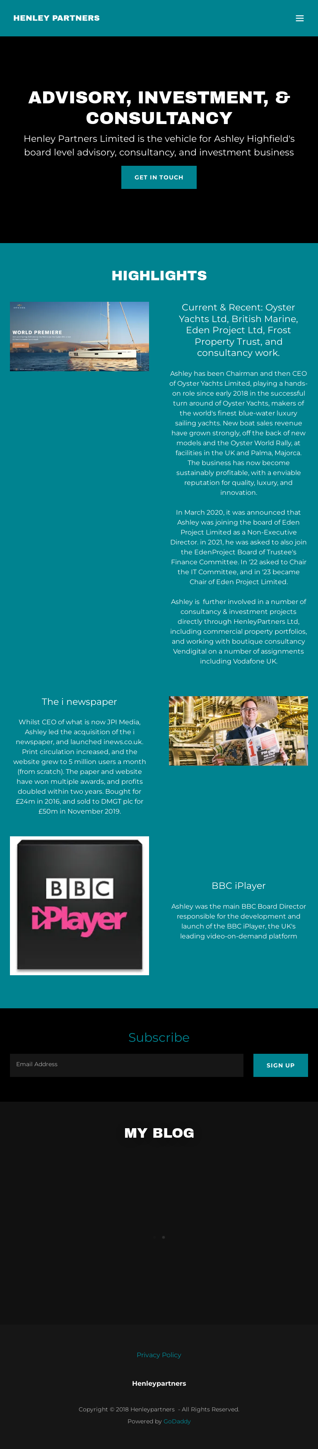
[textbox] (126, 1065)
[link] (56, 18)
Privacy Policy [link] (159, 1355)
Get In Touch (159, 177)
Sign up (281, 1065)
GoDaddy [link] (177, 1421)
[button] (300, 18)
